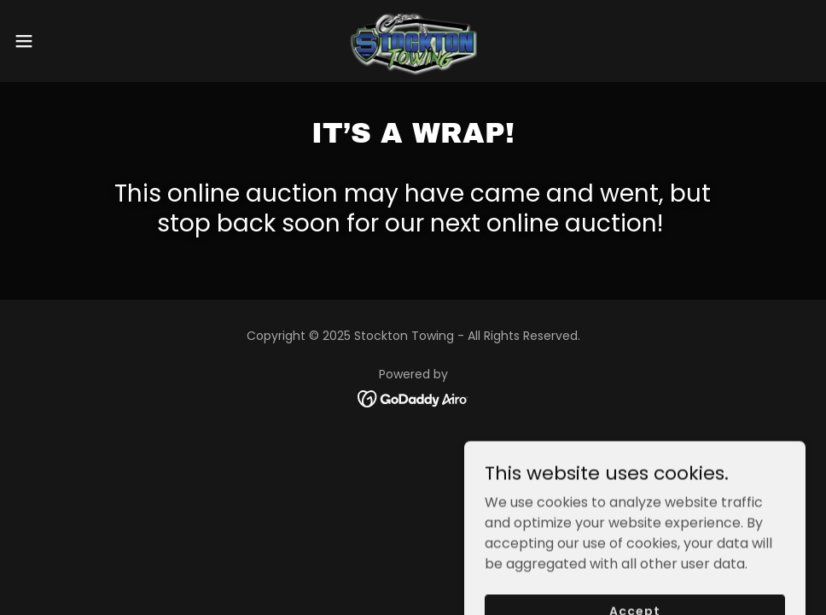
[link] (413, 41)
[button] (68, 41)
